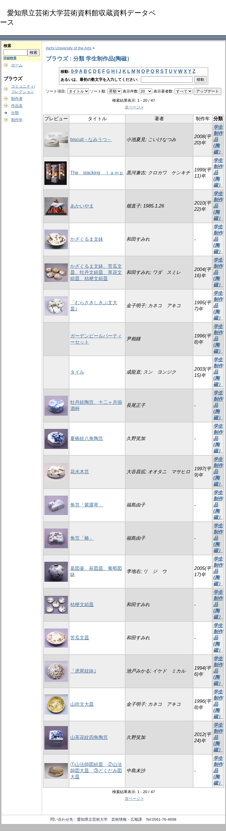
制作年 (17, 120)
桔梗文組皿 (82, 604)
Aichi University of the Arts (68, 48)
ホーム (17, 65)
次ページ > (134, 107)
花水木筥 (79, 471)
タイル (77, 371)
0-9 (74, 71)
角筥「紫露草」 (86, 504)
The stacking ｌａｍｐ (97, 172)
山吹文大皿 (82, 704)
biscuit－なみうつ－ (91, 139)
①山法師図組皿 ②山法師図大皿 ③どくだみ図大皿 (96, 770)
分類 (15, 113)
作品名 (17, 105)
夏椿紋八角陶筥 (86, 438)
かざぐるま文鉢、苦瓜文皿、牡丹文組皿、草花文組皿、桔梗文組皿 (96, 272)
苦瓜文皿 (79, 637)
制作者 (17, 98)
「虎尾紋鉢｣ (83, 670)
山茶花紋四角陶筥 (89, 737)
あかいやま (82, 205)
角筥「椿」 (82, 538)
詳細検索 (10, 58)
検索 (7, 46)
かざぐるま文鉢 (86, 239)
